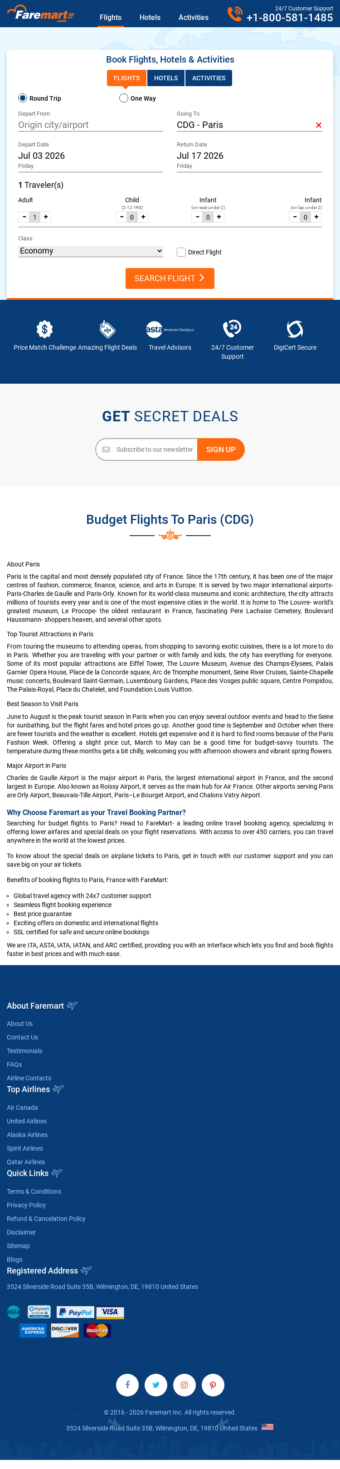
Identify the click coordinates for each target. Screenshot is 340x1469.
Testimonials (24, 1050)
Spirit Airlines (25, 1148)
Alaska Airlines (27, 1134)
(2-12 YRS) (132, 207)
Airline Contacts (29, 1078)
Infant (208, 200)
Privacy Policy (26, 1205)
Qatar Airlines (26, 1162)
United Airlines (27, 1121)
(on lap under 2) (306, 207)
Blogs (15, 1259)
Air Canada (22, 1107)
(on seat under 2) (208, 207)
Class (25, 238)
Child (132, 200)
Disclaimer (21, 1232)
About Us (20, 1023)
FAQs (14, 1064)
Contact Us (22, 1037)
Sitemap (18, 1245)
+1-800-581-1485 (290, 17)
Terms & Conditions (34, 1191)
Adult (25, 200)
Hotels (150, 17)
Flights (110, 17)
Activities (194, 17)
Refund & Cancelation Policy (46, 1218)
